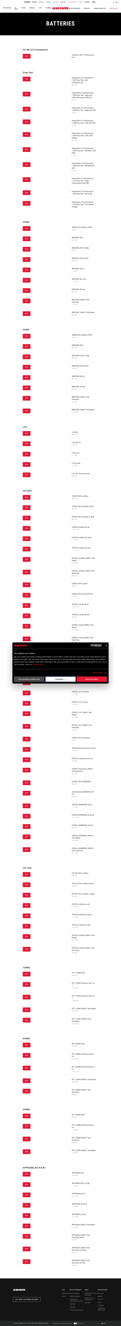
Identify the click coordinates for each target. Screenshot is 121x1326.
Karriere (100, 1299)
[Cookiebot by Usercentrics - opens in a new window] (92, 645)
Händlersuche (100, 8)
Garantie (72, 1307)
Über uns (100, 1293)
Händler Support (75, 1296)
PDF (26, 79)
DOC (26, 56)
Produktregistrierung (71, 8)
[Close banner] (106, 645)
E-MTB (16, 8)
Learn (48, 8)
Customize (60, 679)
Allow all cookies (91, 679)
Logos (100, 1302)
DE (118, 2)
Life (40, 8)
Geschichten (66, 1293)
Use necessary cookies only (29, 679)
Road (24, 8)
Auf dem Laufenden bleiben (26, 1299)
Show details (98, 673)
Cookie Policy (38, 664)
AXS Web (88, 1302)
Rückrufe (72, 1304)
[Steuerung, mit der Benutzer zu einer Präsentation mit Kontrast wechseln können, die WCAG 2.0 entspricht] (79, 1323)
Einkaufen (113, 8)
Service (87, 8)
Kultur (64, 1296)
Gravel (32, 8)
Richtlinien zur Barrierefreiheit (62, 1323)
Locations (101, 1305)
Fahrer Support (74, 1293)
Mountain (7, 8)
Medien (100, 1296)
